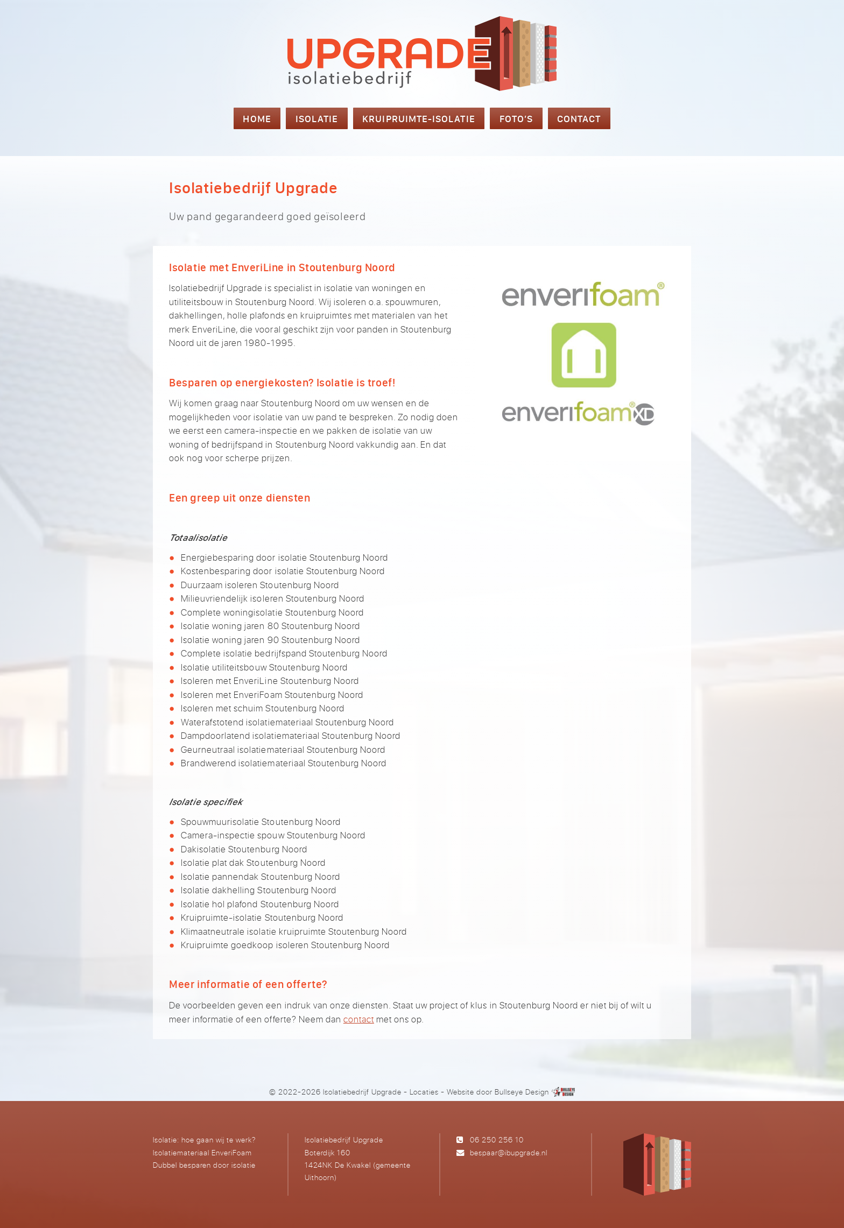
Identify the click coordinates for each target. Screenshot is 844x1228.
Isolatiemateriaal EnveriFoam (202, 1152)
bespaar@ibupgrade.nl (508, 1152)
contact (358, 1019)
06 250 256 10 (497, 1139)
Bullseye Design (522, 1091)
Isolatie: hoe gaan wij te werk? (204, 1139)
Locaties (424, 1091)
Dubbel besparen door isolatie (204, 1165)
